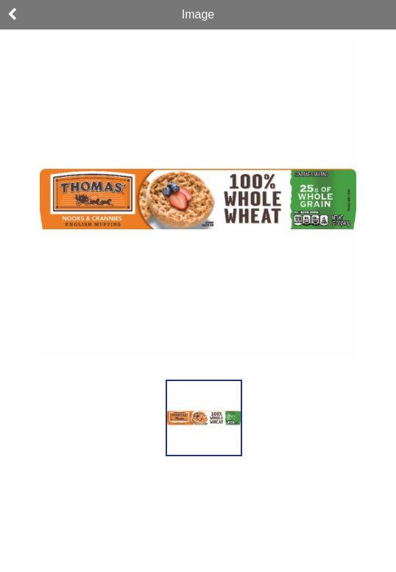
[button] (204, 418)
